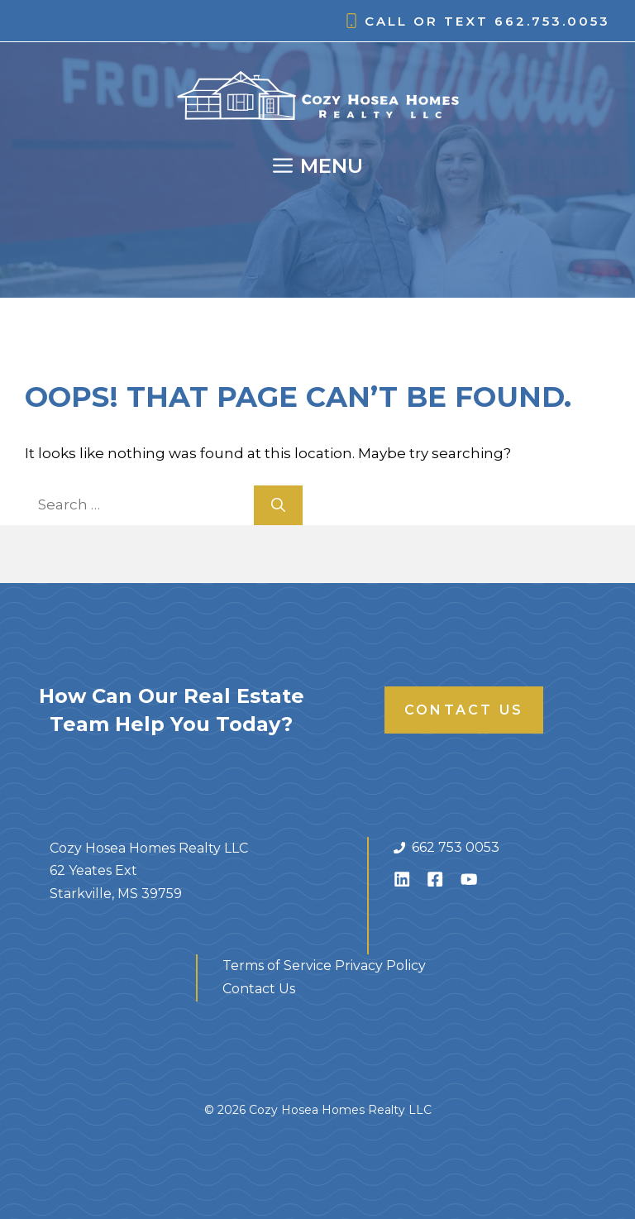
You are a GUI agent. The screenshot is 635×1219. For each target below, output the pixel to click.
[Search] (278, 505)
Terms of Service (277, 965)
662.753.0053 (552, 21)
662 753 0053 (455, 847)
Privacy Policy (380, 965)
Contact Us (463, 710)
